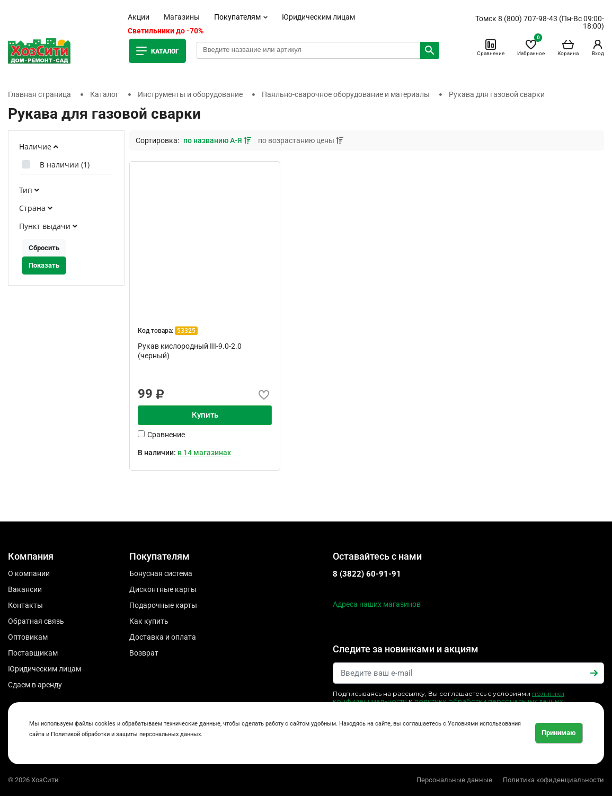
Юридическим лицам (318, 17)
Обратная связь (36, 621)
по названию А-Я (218, 140)
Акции (138, 17)
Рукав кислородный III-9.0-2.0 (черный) (190, 351)
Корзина (568, 47)
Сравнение (490, 47)
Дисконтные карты (163, 589)
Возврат (143, 653)
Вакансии (25, 589)
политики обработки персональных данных (488, 701)
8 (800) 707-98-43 (527, 18)
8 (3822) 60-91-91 (367, 574)
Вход (597, 47)
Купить (205, 415)
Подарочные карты (163, 605)
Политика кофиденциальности (553, 780)
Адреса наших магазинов (377, 604)
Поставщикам (33, 653)
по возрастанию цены (300, 140)
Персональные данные (454, 780)
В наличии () (65, 165)
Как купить (148, 621)
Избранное (531, 47)
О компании (29, 573)
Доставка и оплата (162, 637)
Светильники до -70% (165, 30)
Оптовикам (28, 637)
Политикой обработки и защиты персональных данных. (126, 734)
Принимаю (559, 733)
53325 (186, 330)
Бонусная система (160, 573)
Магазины (182, 17)
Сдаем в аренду (35, 684)
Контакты (25, 605)
